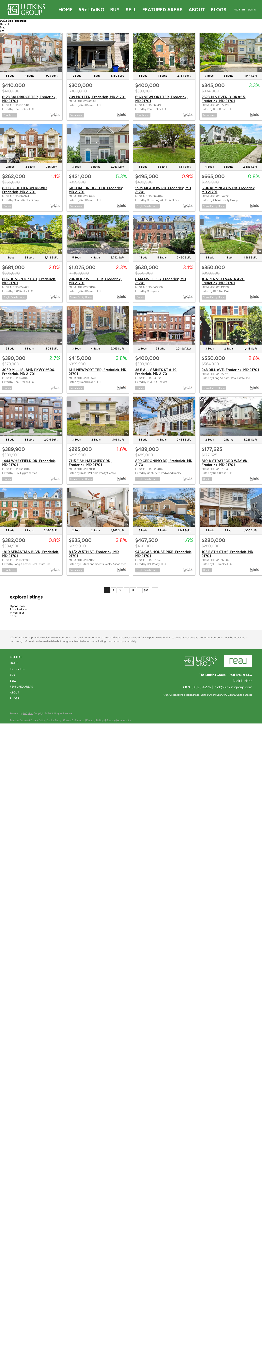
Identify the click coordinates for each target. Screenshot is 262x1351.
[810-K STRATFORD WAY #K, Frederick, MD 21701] (231, 416)
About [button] (197, 9)
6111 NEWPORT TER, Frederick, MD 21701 (98, 372)
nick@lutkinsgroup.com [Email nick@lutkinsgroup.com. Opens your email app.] (233, 687)
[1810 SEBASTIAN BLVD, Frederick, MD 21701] (31, 507)
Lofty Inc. (28, 713)
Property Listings (95, 720)
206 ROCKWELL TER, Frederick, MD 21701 (95, 281)
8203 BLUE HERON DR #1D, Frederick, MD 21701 (25, 190)
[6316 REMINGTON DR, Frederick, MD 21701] (231, 143)
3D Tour (15, 616)
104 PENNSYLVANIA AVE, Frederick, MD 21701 (223, 281)
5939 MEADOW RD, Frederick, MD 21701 (163, 190)
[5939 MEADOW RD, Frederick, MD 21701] (164, 143)
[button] (22, 663)
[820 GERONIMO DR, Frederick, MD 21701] (164, 416)
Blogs (218, 9)
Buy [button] (115, 9)
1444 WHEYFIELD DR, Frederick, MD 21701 (29, 463)
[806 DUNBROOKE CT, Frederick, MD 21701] (31, 234)
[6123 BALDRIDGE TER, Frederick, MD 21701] (31, 52)
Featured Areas (162, 9)
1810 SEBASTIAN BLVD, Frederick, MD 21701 (30, 554)
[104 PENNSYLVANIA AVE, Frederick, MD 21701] (231, 234)
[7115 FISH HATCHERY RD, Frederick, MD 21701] (98, 416)
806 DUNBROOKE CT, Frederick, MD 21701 (29, 281)
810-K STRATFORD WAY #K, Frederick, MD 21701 (225, 463)
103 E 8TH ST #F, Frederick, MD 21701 (227, 554)
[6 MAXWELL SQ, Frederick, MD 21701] (164, 234)
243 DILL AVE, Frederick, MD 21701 (230, 370)
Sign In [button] (252, 9)
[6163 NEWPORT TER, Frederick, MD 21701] (164, 52)
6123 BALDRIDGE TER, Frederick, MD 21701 (29, 99)
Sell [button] (131, 9)
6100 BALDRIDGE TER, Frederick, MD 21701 (96, 190)
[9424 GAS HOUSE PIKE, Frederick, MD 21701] (164, 507)
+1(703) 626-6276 (196, 687)
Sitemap (111, 720)
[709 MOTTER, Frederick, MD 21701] (98, 52)
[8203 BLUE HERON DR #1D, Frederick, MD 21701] (31, 143)
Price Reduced (19, 609)
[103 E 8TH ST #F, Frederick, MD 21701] (231, 507)
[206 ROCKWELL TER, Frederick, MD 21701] (98, 234)
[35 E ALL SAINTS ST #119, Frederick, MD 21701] (164, 325)
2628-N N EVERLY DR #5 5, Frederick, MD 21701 (224, 99)
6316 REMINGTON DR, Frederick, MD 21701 (229, 190)
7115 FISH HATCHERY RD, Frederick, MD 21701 (90, 463)
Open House (18, 606)
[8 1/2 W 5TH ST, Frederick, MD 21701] (98, 507)
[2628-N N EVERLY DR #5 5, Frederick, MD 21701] (231, 52)
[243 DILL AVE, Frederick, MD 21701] (231, 325)
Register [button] (239, 9)
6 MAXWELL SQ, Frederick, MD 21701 (160, 281)
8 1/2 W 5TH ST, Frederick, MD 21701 (94, 554)
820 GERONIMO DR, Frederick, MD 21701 (164, 463)
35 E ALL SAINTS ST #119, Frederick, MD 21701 (156, 372)
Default (4, 24)
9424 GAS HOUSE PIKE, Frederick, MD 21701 (163, 554)
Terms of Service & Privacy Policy (27, 720)
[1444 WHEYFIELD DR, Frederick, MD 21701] (31, 416)
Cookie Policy (54, 720)
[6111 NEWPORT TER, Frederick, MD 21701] (98, 325)
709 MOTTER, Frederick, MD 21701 (97, 97)
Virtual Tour (17, 612)
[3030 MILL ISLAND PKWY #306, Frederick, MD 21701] (31, 325)
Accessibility (124, 720)
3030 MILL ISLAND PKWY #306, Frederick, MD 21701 (28, 372)
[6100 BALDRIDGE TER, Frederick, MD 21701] (98, 143)
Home (65, 9)
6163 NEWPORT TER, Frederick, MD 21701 (161, 99)
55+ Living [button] (91, 9)
